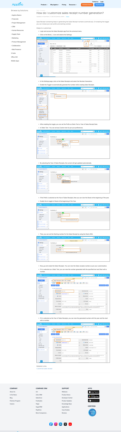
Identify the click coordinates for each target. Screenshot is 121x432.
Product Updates (67, 401)
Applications (65, 407)
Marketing (14, 38)
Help (37, 10)
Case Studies (66, 410)
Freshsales (39, 401)
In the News (13, 395)
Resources (73, 5)
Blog (11, 398)
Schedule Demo (87, 5)
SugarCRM (39, 407)
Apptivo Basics (16, 15)
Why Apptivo (54, 5)
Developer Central (67, 398)
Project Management (18, 23)
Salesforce (39, 398)
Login (101, 1)
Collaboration (15, 46)
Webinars (64, 392)
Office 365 (14, 57)
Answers (42, 10)
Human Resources (17, 30)
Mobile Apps (15, 61)
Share (67, 16)
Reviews (64, 413)
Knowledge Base (67, 404)
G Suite (13, 53)
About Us (12, 392)
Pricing (64, 5)
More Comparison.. (41, 413)
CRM (13, 26)
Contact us (95, 1)
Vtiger (37, 404)
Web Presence (16, 49)
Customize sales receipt (44, 368)
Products (44, 5)
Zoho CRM (39, 395)
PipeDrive (38, 410)
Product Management (18, 42)
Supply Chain (15, 34)
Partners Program (15, 401)
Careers (12, 404)
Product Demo (66, 395)
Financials (14, 19)
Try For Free (99, 5)
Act (37, 392)
